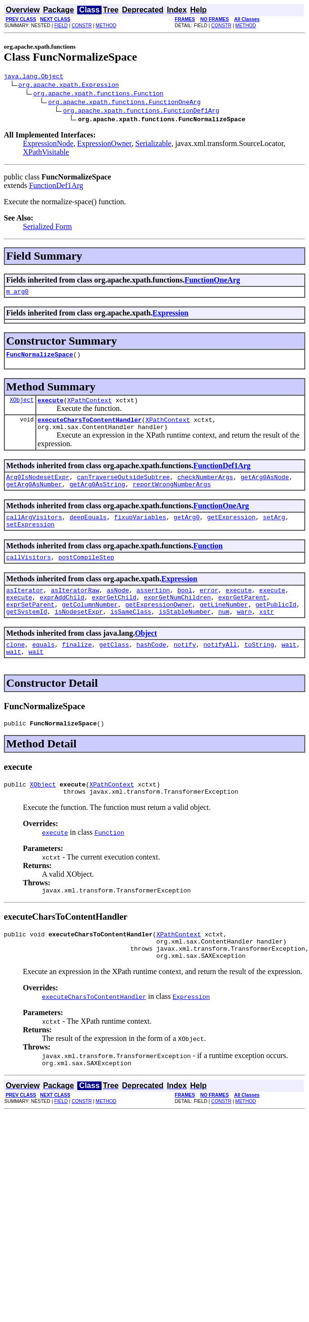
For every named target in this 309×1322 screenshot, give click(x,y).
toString (259, 667)
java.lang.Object (33, 77)
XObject (21, 405)
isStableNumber (185, 633)
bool (184, 607)
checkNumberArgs (205, 487)
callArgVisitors (34, 529)
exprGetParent (242, 615)
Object (146, 655)
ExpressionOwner (104, 145)
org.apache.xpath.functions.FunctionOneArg (124, 103)
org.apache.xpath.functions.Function (98, 94)
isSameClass (130, 633)
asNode (118, 607)
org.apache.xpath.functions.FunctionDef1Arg (141, 111)
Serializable (153, 145)
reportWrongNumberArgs (172, 495)
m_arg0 (17, 294)
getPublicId (276, 624)
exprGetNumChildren (177, 615)
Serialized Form (47, 228)
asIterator (24, 607)
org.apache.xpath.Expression (69, 86)
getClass (114, 667)
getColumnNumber (90, 624)
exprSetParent (30, 624)
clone (15, 667)
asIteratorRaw (75, 607)
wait (288, 667)
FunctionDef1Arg (56, 187)
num (223, 633)
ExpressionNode (48, 145)
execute (51, 405)
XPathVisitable (46, 153)
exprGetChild (114, 615)
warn (244, 633)
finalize (77, 667)
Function (208, 560)
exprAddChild (62, 615)
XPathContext (89, 405)
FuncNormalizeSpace (39, 358)
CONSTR (82, 25)
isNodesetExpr (78, 633)
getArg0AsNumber (34, 495)
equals (43, 667)
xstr (266, 633)
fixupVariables (140, 529)
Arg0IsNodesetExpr (38, 487)
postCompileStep (86, 572)
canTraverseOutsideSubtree (123, 487)
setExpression (30, 538)
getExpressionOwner (158, 624)
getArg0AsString (97, 495)
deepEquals (88, 529)
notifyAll (220, 667)
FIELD (61, 25)
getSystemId (26, 633)
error (209, 607)
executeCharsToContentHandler (90, 426)
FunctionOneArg (212, 281)
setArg (274, 529)
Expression (170, 316)
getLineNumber (224, 624)
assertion (153, 607)
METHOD (106, 25)
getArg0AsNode (264, 487)
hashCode (151, 667)
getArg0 (187, 529)
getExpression (231, 529)
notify (185, 667)
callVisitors (28, 572)
